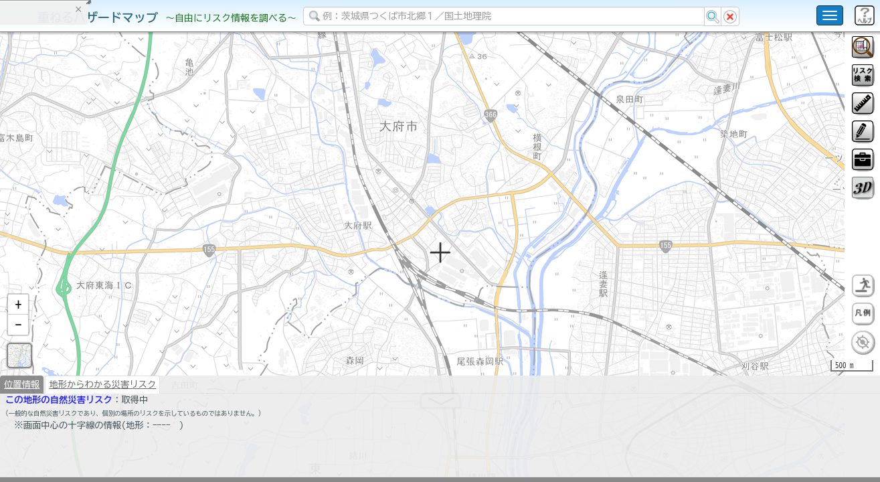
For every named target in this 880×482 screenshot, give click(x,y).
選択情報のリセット (141, 264)
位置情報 (21, 419)
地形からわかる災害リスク (102, 419)
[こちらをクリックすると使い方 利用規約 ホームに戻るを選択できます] (829, 15)
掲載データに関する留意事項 (73, 227)
